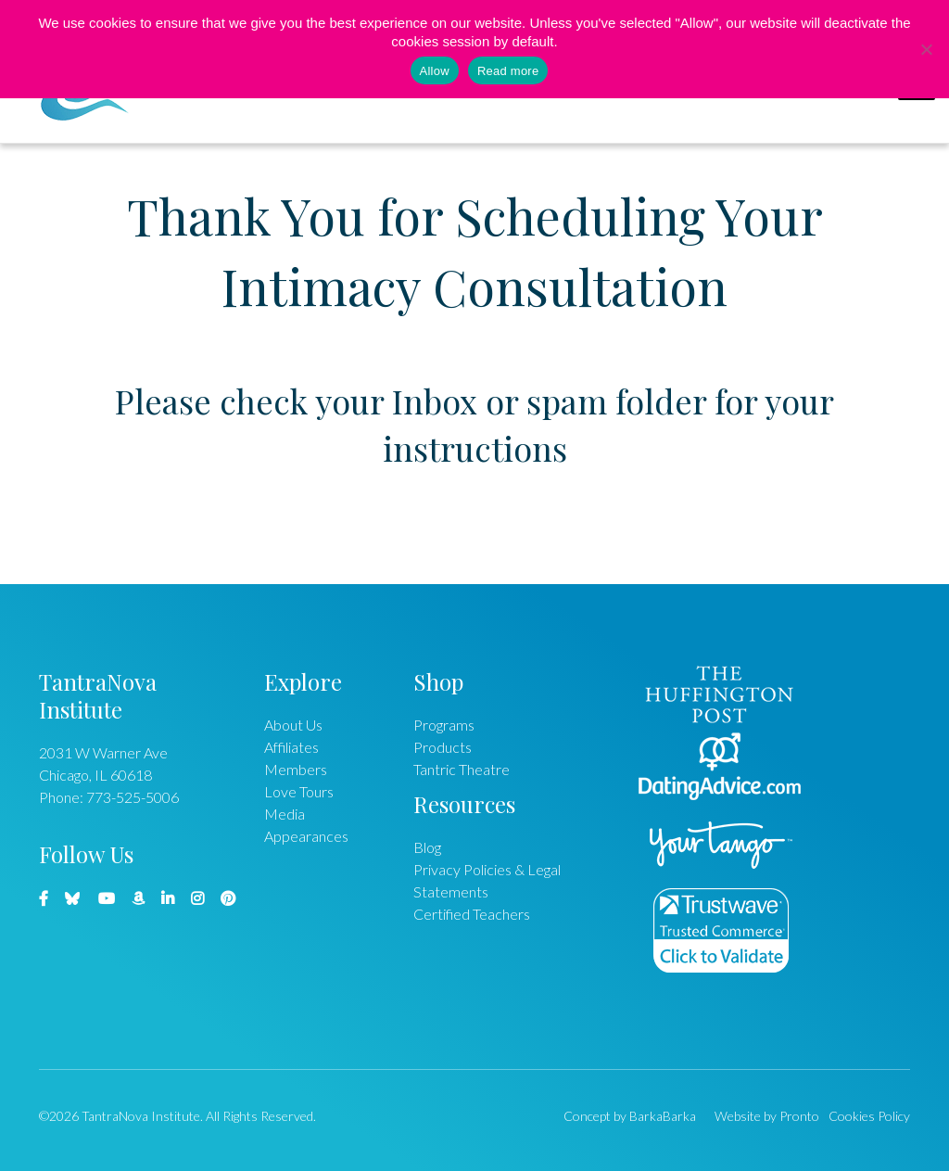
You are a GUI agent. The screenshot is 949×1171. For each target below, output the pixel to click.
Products (442, 747)
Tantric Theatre (461, 769)
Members (295, 769)
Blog (427, 847)
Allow (434, 71)
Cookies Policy (869, 1116)
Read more (508, 71)
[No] (926, 49)
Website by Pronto (767, 1116)
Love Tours (299, 791)
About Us (293, 724)
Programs (443, 724)
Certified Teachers (471, 914)
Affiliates (291, 747)
